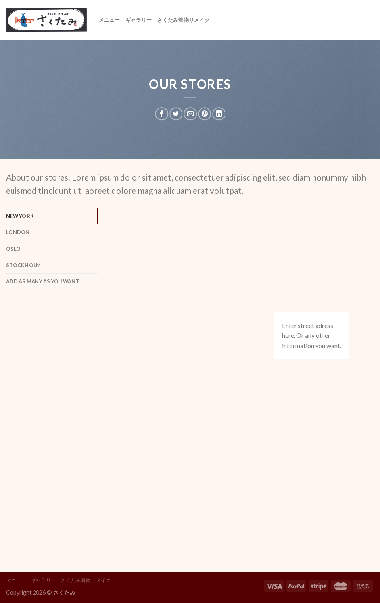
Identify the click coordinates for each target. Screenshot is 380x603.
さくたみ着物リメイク (183, 20)
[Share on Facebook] (161, 113)
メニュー (109, 20)
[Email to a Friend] (190, 113)
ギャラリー (138, 20)
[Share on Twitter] (175, 113)
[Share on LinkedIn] (219, 113)
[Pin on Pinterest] (204, 113)
